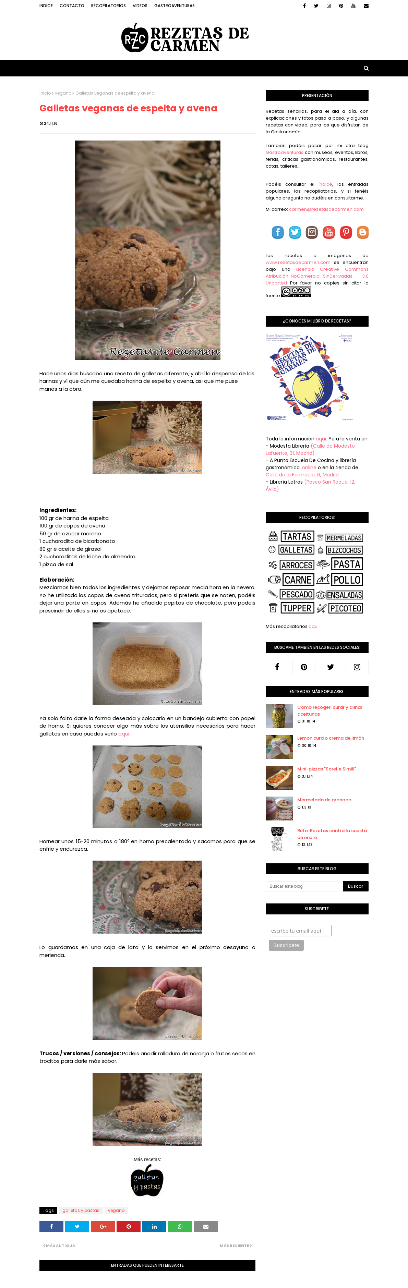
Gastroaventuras (174, 6)
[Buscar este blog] (304, 886)
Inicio (45, 93)
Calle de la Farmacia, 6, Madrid (302, 474)
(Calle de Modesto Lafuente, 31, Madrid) (310, 449)
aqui (314, 626)
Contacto (72, 6)
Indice (46, 6)
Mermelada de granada (324, 800)
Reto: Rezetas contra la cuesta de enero (332, 834)
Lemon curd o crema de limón (330, 738)
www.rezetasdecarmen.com (298, 262)
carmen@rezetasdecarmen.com (326, 209)
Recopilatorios (108, 6)
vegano (63, 93)
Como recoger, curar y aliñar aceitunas (329, 710)
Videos (140, 6)
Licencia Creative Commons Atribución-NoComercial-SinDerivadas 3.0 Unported (317, 276)
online (309, 467)
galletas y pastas (80, 1210)
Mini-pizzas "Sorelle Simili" (326, 769)
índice (325, 184)
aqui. (124, 733)
